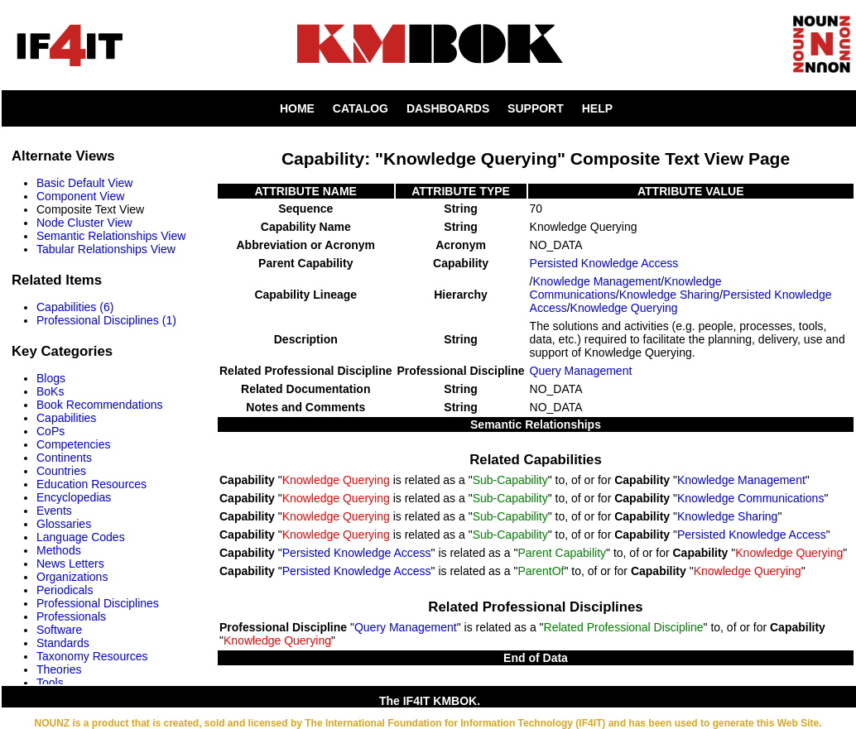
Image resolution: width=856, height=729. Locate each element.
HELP (597, 108)
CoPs (50, 431)
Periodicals (64, 590)
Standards (62, 643)
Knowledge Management (596, 281)
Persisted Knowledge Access (604, 263)
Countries (61, 470)
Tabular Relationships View (106, 249)
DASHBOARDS (447, 108)
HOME (297, 108)
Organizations (72, 576)
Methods (58, 550)
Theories (58, 669)
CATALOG (360, 108)
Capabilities (66, 417)
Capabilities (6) (74, 307)
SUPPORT (535, 108)
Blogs (50, 378)
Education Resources (91, 484)
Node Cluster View (84, 222)
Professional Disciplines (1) (106, 320)
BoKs (50, 391)
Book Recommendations (99, 404)
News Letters (70, 563)
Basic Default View (84, 182)
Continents (64, 457)
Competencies (73, 444)
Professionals (71, 616)
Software (59, 629)
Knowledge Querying (624, 307)
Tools (50, 682)
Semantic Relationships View (110, 235)
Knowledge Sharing (669, 294)
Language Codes (80, 537)
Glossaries (63, 523)
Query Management (581, 370)
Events (54, 510)
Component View (80, 196)
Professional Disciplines (97, 603)
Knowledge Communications (750, 498)
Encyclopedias (73, 497)
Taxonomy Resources (92, 656)
